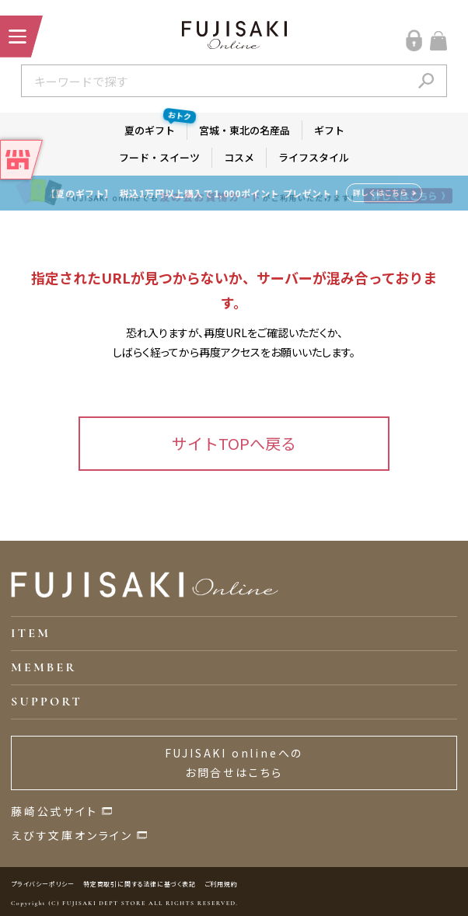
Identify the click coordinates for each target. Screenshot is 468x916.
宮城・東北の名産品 (244, 130)
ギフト (329, 130)
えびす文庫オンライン (72, 835)
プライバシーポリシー (43, 883)
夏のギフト (155, 129)
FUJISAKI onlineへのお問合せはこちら (234, 762)
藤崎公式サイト (54, 811)
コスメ (239, 157)
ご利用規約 (221, 883)
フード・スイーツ (159, 157)
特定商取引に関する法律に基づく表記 (139, 883)
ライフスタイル (313, 157)
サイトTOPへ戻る (234, 443)
